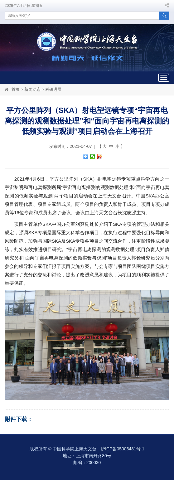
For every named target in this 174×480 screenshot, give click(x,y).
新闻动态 (32, 89)
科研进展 (53, 89)
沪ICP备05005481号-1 (122, 448)
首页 (16, 89)
